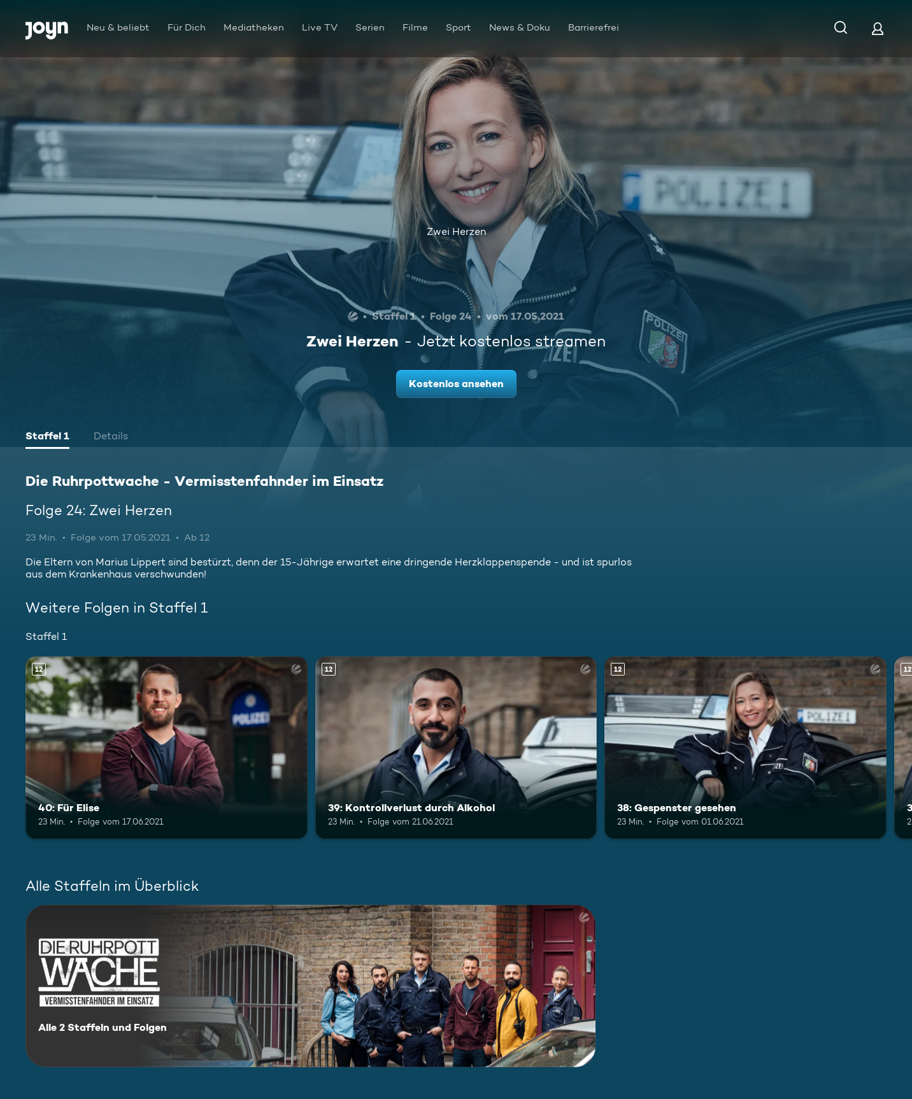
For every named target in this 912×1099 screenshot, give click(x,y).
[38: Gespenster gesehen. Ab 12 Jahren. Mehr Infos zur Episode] (745, 748)
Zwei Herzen (456, 231)
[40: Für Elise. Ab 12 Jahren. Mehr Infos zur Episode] (166, 748)
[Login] (877, 28)
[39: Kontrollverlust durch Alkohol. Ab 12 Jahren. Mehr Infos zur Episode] (456, 748)
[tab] (47, 437)
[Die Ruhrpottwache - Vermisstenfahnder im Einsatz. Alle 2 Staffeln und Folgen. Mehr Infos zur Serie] (310, 986)
